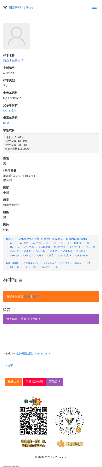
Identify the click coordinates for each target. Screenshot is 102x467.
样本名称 (9, 55)
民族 (6, 225)
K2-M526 (29, 247)
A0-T (13, 243)
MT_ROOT (12, 263)
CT (54, 243)
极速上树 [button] (13, 381)
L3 (11, 267)
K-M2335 (59, 247)
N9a (34, 267)
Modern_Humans (76, 239)
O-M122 (15, 251)
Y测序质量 (9, 171)
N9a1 (6, 123)
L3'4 (87, 263)
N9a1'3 (45, 267)
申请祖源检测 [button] (34, 381)
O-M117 (28, 255)
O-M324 (41, 251)
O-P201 (54, 251)
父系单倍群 (10, 105)
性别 (6, 158)
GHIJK (77, 243)
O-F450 (14, 255)
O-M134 (81, 251)
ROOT (9, 239)
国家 (6, 187)
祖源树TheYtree (20, 7)
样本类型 (9, 80)
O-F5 (40, 255)
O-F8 (50, 255)
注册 (36, 296)
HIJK (87, 243)
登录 (27, 296)
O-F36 (27, 251)
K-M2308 (44, 247)
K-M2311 (74, 247)
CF (62, 243)
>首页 (9, 366)
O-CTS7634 (9, 110)
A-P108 (37, 243)
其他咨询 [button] (55, 381)
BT (47, 243)
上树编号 (9, 68)
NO (87, 247)
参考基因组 (10, 93)
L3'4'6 (77, 263)
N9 (25, 267)
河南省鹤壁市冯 (13, 61)
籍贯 (6, 200)
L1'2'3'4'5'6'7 (30, 263)
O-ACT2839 (64, 255)
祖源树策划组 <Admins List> (32, 353)
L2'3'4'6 (65, 263)
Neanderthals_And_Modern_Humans (39, 239)
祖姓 (6, 212)
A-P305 (24, 243)
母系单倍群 (10, 118)
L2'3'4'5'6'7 (49, 263)
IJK (11, 247)
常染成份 (9, 130)
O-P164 (67, 251)
